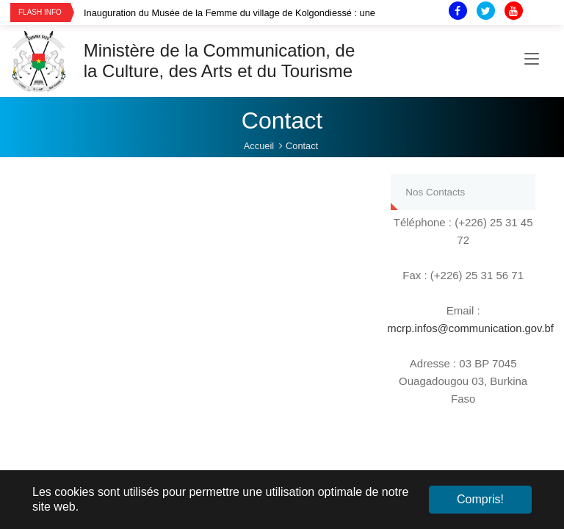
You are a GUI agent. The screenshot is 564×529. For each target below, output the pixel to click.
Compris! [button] (480, 499)
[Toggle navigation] (531, 61)
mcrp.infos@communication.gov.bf (471, 328)
